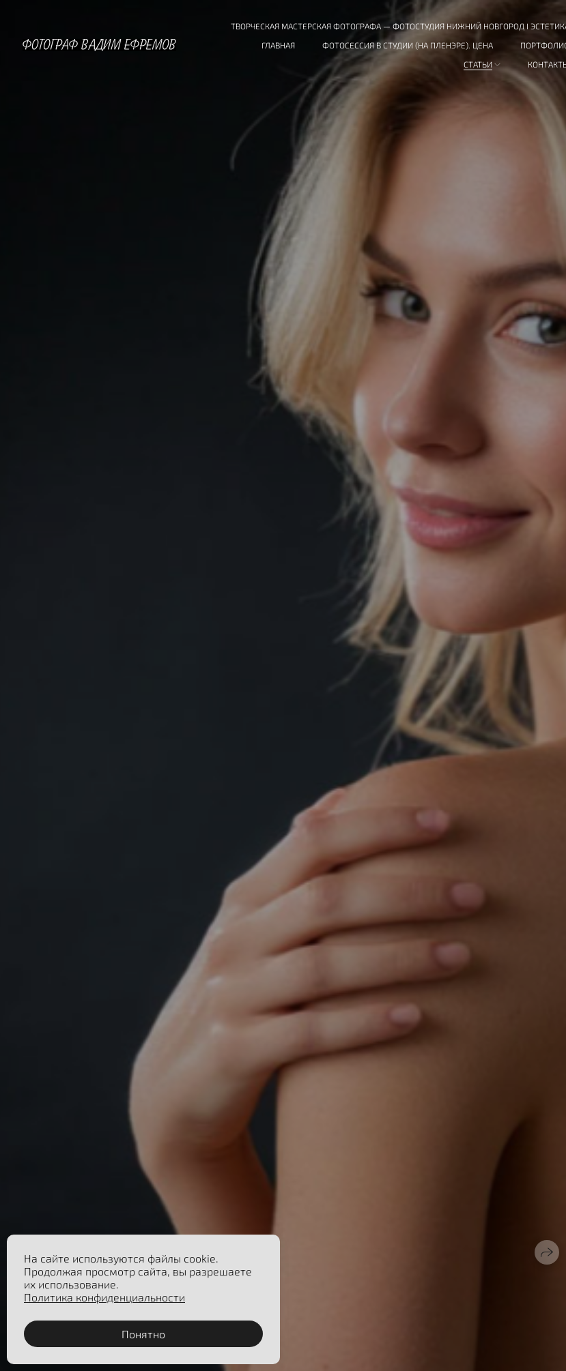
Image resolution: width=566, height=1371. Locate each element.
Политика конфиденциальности (104, 1297)
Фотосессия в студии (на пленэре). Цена (407, 45)
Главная (278, 45)
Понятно (143, 1333)
